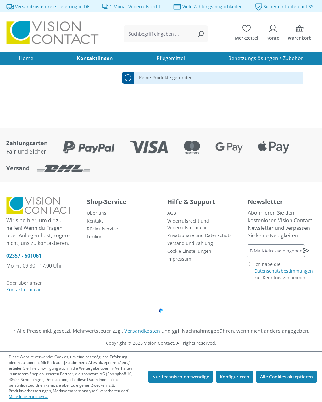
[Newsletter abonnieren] (306, 250)
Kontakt (95, 221)
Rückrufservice (102, 229)
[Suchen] (200, 33)
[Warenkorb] (300, 34)
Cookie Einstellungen (189, 251)
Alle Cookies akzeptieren (286, 377)
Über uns (96, 213)
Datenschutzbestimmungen (283, 271)
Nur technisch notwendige (180, 377)
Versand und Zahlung (190, 243)
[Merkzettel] (246, 34)
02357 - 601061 (24, 255)
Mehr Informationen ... (28, 396)
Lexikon (95, 237)
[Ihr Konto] (273, 34)
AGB (171, 213)
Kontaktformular (23, 289)
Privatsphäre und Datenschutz (199, 235)
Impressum (179, 259)
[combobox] (158, 33)
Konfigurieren (234, 377)
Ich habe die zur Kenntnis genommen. (283, 270)
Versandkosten (142, 330)
